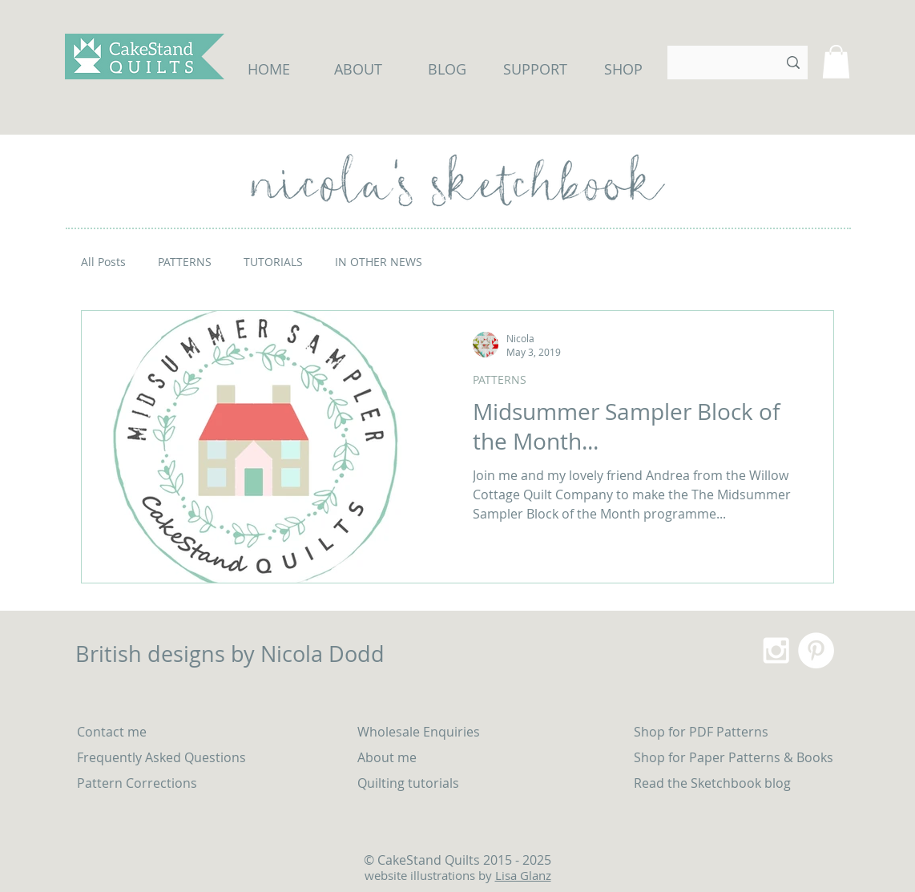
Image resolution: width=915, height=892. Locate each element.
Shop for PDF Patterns (701, 732)
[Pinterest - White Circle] (816, 650)
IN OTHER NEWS (378, 261)
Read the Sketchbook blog (712, 783)
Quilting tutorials (409, 783)
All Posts (103, 261)
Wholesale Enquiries (418, 732)
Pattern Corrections (137, 783)
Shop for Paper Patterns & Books (733, 757)
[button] (836, 62)
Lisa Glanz (523, 875)
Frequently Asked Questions (161, 757)
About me (387, 757)
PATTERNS (185, 261)
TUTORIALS (273, 261)
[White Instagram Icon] (776, 650)
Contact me (112, 732)
